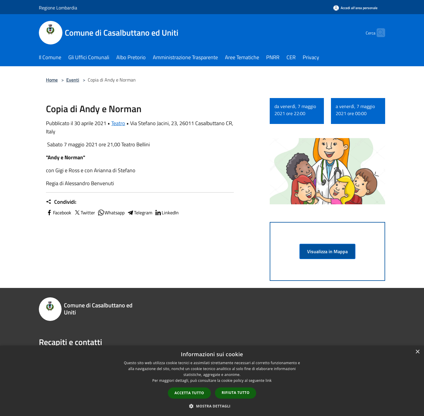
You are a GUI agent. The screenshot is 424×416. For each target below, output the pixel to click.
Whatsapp (111, 212)
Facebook (58, 212)
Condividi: (61, 202)
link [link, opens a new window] (269, 380)
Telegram (139, 212)
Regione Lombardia (58, 7)
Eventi (72, 79)
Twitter (84, 212)
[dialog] (212, 381)
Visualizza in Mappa (327, 251)
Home (52, 79)
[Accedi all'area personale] (355, 8)
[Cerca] (378, 33)
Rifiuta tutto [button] (236, 392)
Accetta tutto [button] (189, 392)
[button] (212, 406)
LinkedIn (167, 212)
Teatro (118, 123)
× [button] (417, 352)
